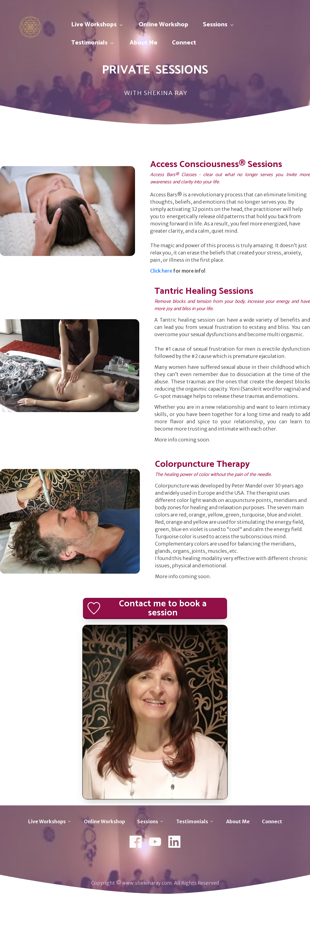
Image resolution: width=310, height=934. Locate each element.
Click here (161, 271)
